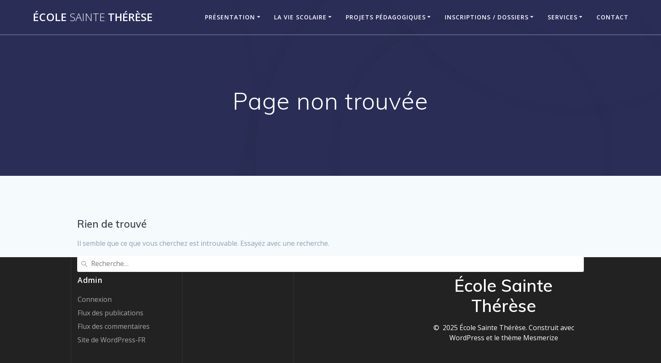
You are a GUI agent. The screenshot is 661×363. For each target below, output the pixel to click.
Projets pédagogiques (386, 17)
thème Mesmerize (529, 337)
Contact (613, 17)
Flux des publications (110, 312)
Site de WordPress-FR (111, 339)
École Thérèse (93, 17)
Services (563, 17)
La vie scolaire (300, 17)
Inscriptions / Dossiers (487, 17)
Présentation (230, 17)
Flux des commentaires (114, 326)
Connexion (95, 299)
